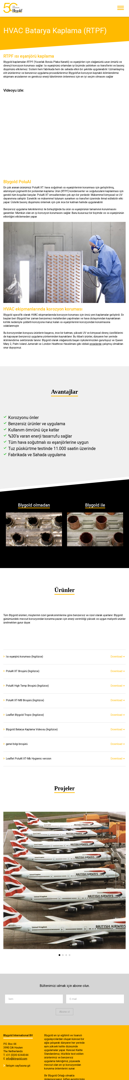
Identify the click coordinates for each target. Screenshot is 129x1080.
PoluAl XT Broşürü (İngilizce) (22, 671)
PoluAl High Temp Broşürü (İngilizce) (27, 685)
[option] (64, 880)
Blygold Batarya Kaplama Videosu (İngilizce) (32, 729)
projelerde (96, 343)
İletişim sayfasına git (18, 1065)
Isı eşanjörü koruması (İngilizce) (24, 656)
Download (116, 656)
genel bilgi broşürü (17, 744)
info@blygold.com (16, 1058)
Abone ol (64, 1011)
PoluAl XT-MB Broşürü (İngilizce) (25, 700)
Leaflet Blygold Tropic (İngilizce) (25, 714)
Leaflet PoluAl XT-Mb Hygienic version (28, 758)
